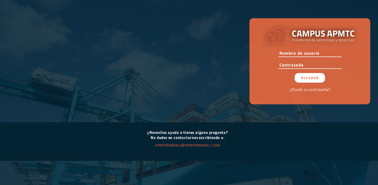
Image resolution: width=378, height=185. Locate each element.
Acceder (310, 78)
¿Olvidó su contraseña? (310, 89)
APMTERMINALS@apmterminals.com (187, 145)
